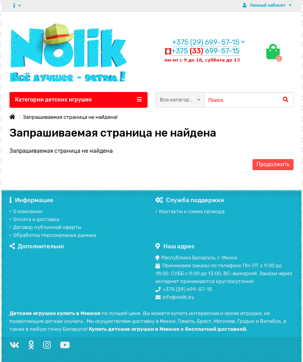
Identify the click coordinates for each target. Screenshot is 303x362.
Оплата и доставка (34, 219)
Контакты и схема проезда (189, 211)
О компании (25, 211)
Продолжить (273, 164)
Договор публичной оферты (45, 227)
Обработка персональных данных (52, 235)
